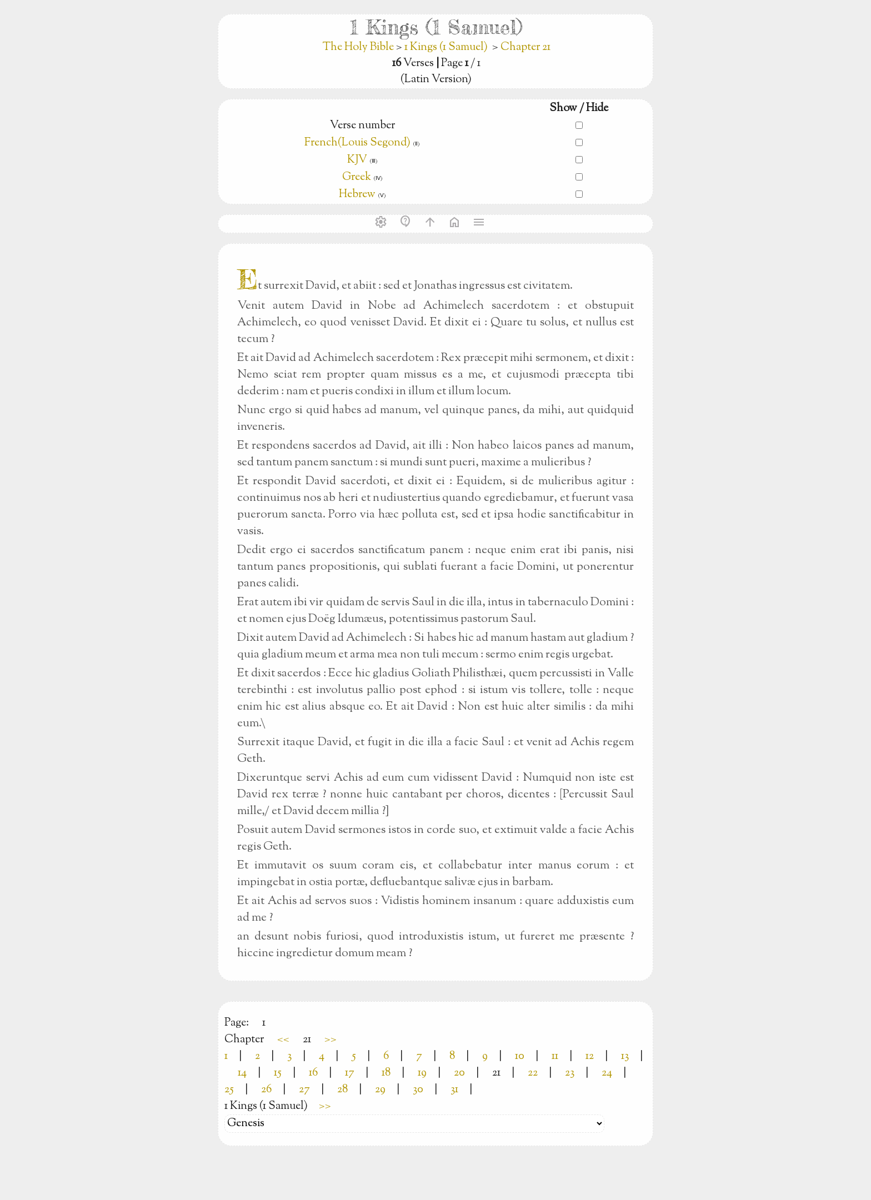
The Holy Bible (359, 47)
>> (330, 1040)
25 (229, 1090)
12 (589, 1056)
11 (555, 1056)
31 (454, 1090)
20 (459, 1073)
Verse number (362, 126)
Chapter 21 (525, 47)
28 (342, 1090)
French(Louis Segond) (357, 143)
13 (625, 1056)
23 (569, 1073)
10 (519, 1056)
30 (418, 1090)
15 (278, 1073)
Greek (356, 177)
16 (313, 1073)
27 (304, 1090)
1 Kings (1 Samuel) (446, 47)
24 (607, 1073)
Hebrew (357, 195)
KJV (357, 160)
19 (422, 1073)
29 (380, 1090)
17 (349, 1073)
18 (386, 1073)
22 (533, 1073)
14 (242, 1073)
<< (283, 1040)
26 (266, 1090)
